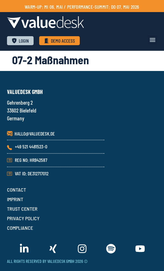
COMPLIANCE (20, 228)
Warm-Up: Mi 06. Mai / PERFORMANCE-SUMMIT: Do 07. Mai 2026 (82, 7)
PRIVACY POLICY (23, 218)
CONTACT (16, 190)
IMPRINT (15, 199)
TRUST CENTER (22, 209)
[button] (152, 39)
